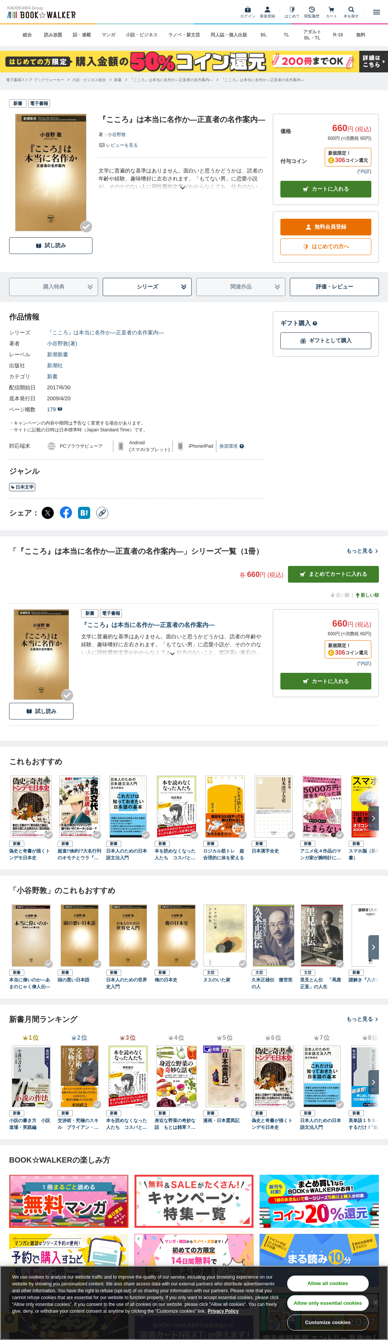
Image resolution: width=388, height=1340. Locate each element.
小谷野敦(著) (62, 343)
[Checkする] (86, 227)
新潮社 (55, 365)
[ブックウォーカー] (40, 12)
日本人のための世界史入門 (126, 983)
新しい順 (367, 595)
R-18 (338, 35)
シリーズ (162, 287)
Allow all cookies (328, 1283)
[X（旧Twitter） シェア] (47, 513)
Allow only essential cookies (328, 1303)
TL (286, 35)
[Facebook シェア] (66, 513)
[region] (194, 1303)
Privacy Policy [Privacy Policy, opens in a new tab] (223, 1311)
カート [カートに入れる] (326, 681)
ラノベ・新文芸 (184, 35)
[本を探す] (351, 12)
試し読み (51, 245)
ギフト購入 (299, 323)
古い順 (339, 595)
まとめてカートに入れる (333, 574)
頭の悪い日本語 (73, 980)
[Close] (376, 1302)
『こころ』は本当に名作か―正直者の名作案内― (105, 332)
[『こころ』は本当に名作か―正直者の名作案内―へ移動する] (171, 80)
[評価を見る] (118, 145)
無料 (360, 35)
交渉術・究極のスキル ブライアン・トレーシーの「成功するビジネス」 (78, 1124)
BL (264, 35)
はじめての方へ (326, 246)
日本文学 (22, 487)
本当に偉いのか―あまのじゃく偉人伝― (29, 983)
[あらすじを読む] (183, 179)
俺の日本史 (166, 980)
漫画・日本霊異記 (221, 1120)
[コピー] (102, 513)
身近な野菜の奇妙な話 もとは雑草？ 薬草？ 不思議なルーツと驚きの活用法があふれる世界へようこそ (175, 1124)
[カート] (331, 12)
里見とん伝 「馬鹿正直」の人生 (320, 983)
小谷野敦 (117, 134)
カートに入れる (326, 189)
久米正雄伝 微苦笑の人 (272, 983)
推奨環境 (231, 446)
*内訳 (364, 171)
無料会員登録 (325, 227)
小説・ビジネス (142, 35)
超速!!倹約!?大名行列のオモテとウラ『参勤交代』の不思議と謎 (79, 854)
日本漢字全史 (265, 851)
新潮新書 (57, 354)
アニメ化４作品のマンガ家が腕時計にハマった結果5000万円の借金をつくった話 (321, 854)
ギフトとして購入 (326, 340)
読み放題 (53, 35)
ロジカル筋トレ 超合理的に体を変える (223, 854)
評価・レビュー (334, 287)
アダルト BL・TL (312, 35)
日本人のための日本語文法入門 (126, 854)
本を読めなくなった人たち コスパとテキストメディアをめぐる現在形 (175, 854)
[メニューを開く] (376, 12)
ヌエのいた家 (216, 980)
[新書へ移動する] (118, 80)
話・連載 (82, 35)
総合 (27, 35)
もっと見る (362, 551)
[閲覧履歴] (311, 12)
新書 (52, 376)
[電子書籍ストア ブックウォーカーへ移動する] (35, 80)
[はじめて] (292, 12)
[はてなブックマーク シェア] (84, 513)
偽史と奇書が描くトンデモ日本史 (29, 854)
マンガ (108, 35)
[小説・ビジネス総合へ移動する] (89, 80)
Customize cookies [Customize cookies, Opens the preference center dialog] (327, 1322)
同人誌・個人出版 (229, 35)
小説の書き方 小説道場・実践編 (29, 1124)
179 (55, 409)
